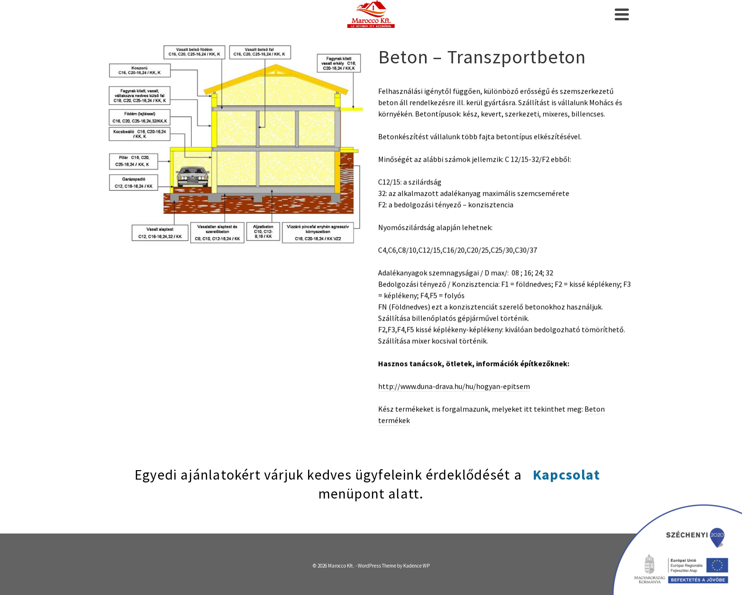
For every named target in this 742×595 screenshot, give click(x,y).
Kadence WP (416, 565)
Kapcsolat (566, 474)
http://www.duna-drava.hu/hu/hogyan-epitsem (454, 384)
